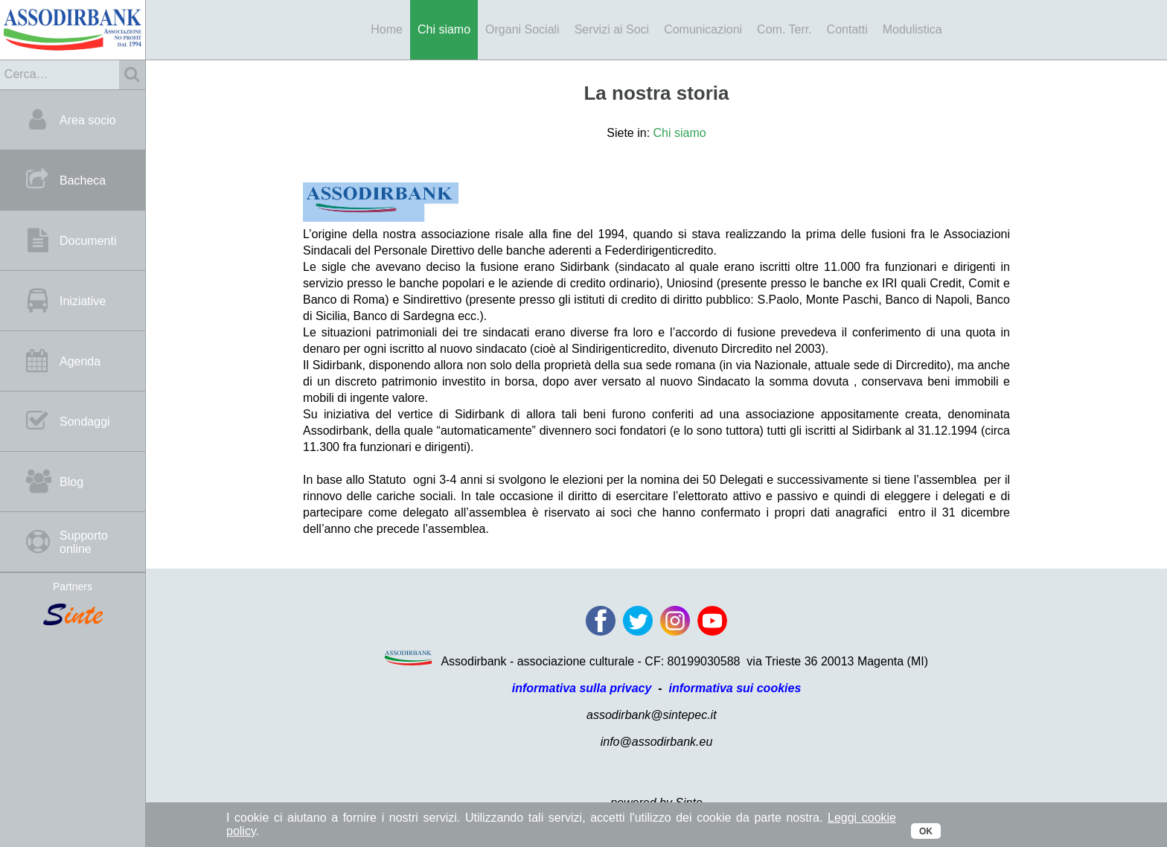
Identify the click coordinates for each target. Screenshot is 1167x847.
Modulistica (912, 29)
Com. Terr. (784, 29)
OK (926, 831)
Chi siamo (444, 29)
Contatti (847, 29)
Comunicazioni (703, 29)
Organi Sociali (522, 29)
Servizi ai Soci (612, 29)
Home (387, 29)
